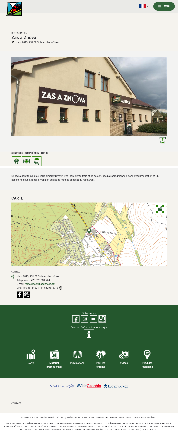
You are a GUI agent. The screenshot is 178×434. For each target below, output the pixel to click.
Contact (16, 403)
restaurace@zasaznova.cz (40, 283)
